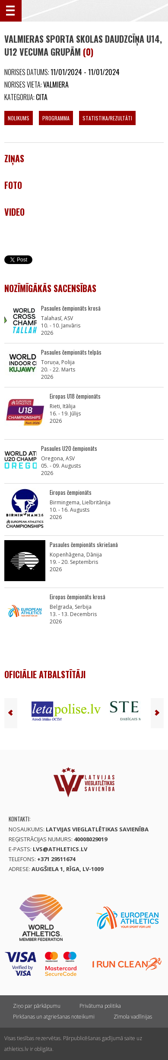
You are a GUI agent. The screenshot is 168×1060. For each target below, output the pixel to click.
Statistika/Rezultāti (107, 118)
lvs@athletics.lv (60, 849)
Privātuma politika (100, 1006)
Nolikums (18, 118)
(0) (88, 51)
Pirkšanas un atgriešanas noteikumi (54, 1016)
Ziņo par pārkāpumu (36, 1006)
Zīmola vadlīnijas (133, 1016)
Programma (56, 118)
